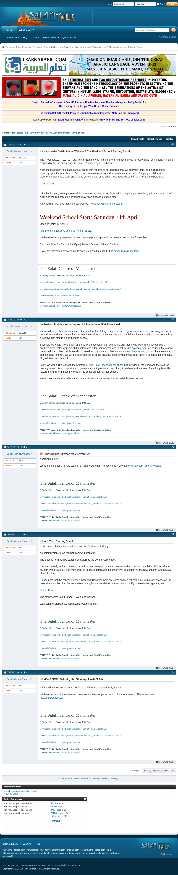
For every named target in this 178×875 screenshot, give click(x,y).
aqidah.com (19, 849)
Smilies (54, 806)
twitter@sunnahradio (71, 305)
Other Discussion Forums (28, 47)
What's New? (26, 30)
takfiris (35, 853)
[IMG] (53, 809)
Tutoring (113, 778)
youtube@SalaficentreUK (95, 282)
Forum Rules (56, 820)
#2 (173, 319)
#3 (173, 447)
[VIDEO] (54, 813)
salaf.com (7, 849)
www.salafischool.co (49, 295)
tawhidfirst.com (35, 849)
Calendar (35, 37)
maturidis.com (59, 853)
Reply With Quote (165, 315)
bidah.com (100, 849)
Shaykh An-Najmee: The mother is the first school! (84, 778)
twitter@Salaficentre (71, 282)
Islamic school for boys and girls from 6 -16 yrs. (66, 230)
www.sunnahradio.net (50, 305)
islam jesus (103, 853)
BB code (54, 803)
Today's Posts (12, 37)
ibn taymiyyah (88, 853)
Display (169, 139)
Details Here (47, 590)
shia (109, 849)
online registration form (126, 251)
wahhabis (115, 853)
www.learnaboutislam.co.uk (53, 289)
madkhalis (45, 853)
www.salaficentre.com (50, 282)
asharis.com (87, 849)
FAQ (25, 37)
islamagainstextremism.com (16, 853)
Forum (9, 30)
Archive (27, 843)
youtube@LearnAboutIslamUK (106, 289)
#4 (173, 534)
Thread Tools (137, 139)
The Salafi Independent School (106, 365)
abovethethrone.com (55, 849)
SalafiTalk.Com (10, 843)
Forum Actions (50, 37)
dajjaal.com (74, 853)
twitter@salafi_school (71, 295)
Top (173, 770)
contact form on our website (145, 465)
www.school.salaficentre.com (107, 203)
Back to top (166, 854)
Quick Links (68, 37)
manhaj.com (73, 849)
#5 (173, 672)
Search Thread (154, 139)
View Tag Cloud (11, 793)
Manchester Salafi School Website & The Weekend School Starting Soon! (48, 132)
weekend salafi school (26, 791)
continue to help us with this (134, 351)
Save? (161, 4)
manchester (9, 791)
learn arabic (8, 856)
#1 (173, 144)
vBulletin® (62, 865)
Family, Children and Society (57, 47)
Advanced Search (167, 37)
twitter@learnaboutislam (78, 289)
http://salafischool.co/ (51, 697)
